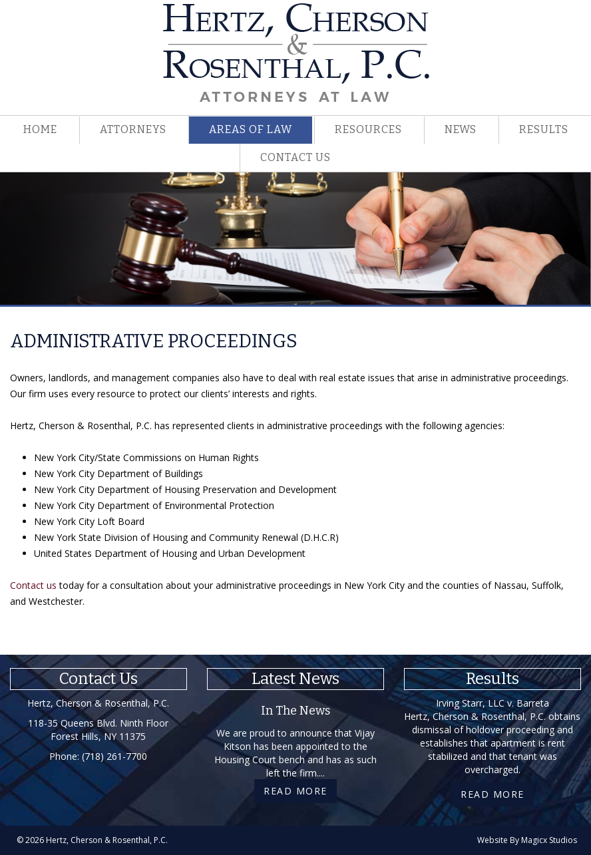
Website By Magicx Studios (527, 840)
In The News (295, 710)
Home (40, 129)
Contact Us (295, 157)
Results (543, 129)
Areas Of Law (250, 129)
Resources (368, 129)
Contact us (33, 585)
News (461, 129)
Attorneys (133, 129)
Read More (295, 790)
